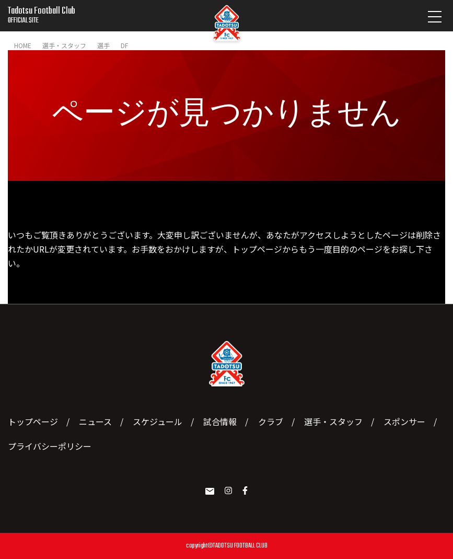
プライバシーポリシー (49, 446)
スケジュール (157, 421)
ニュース (95, 421)
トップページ (257, 249)
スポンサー (404, 421)
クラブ (270, 421)
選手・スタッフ (333, 421)
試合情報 (220, 421)
